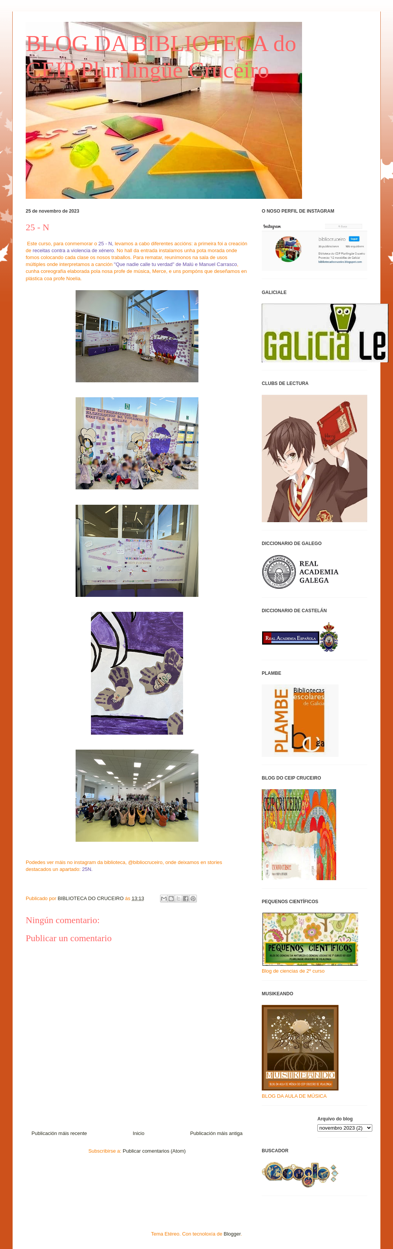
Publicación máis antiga (216, 1133)
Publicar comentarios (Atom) (154, 1151)
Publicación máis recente (59, 1133)
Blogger (232, 1234)
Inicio (138, 1133)
